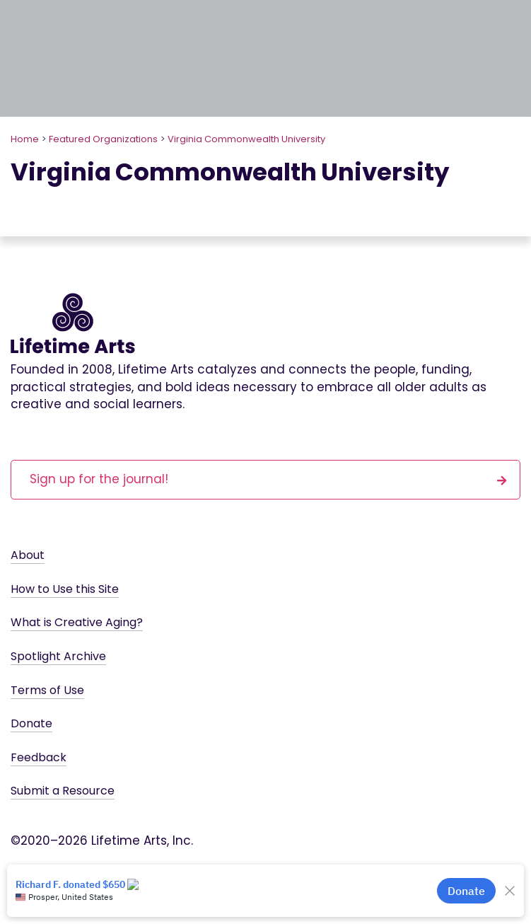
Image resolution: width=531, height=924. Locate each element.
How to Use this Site (65, 589)
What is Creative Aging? (77, 622)
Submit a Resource (63, 790)
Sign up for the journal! (268, 478)
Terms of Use (47, 690)
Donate (31, 723)
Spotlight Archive (58, 656)
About (28, 555)
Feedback (38, 757)
